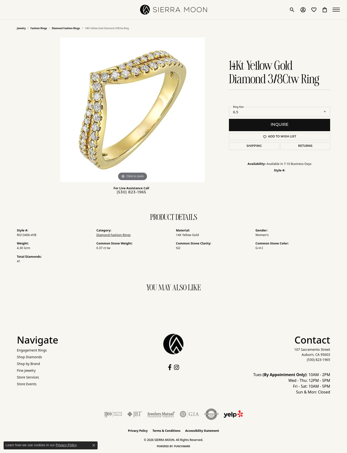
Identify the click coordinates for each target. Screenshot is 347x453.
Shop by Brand (28, 363)
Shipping (254, 146)
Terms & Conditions (166, 431)
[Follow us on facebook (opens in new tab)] (170, 367)
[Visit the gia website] (189, 414)
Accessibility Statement (202, 431)
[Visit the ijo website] (113, 414)
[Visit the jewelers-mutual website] (161, 414)
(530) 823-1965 (131, 192)
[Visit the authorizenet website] (211, 414)
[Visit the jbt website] (134, 414)
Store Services (28, 377)
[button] (292, 9)
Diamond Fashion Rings (66, 28)
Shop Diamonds (29, 357)
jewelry (21, 28)
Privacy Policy (138, 431)
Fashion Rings (39, 28)
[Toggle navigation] (337, 9)
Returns (305, 146)
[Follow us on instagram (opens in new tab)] (176, 367)
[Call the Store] (318, 359)
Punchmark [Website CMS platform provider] (182, 446)
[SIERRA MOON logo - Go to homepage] (173, 9)
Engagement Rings (32, 350)
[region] (132, 109)
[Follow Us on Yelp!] (233, 414)
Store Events (26, 384)
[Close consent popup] (93, 445)
